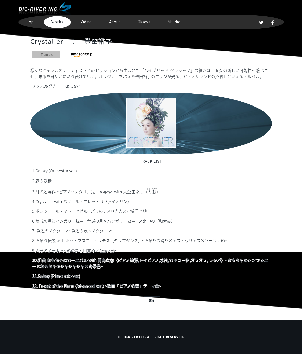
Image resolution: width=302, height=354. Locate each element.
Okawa (144, 21)
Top (30, 21)
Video (86, 21)
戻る (152, 300)
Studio (174, 21)
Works (57, 21)
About (115, 21)
